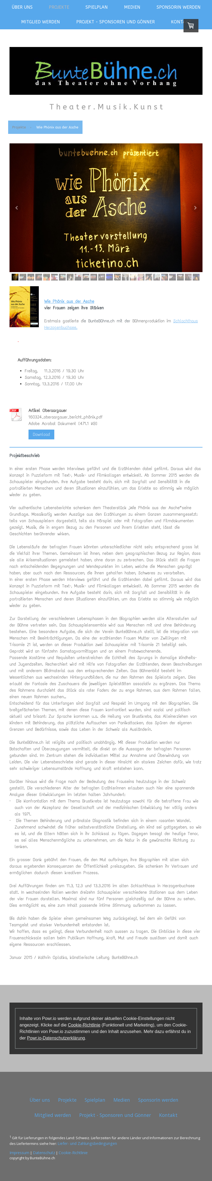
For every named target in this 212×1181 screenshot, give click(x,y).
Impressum (19, 1152)
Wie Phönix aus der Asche (69, 301)
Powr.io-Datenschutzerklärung (56, 1038)
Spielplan (97, 7)
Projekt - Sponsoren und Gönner (115, 21)
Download (41, 434)
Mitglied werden (40, 21)
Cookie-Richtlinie (84, 1025)
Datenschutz (44, 1152)
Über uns (22, 7)
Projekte (59, 7)
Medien (132, 7)
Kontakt (181, 21)
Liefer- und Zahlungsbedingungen (87, 1143)
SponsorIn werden (179, 7)
